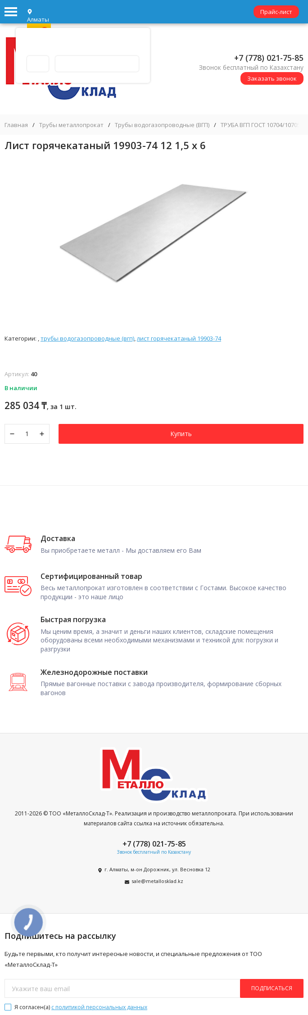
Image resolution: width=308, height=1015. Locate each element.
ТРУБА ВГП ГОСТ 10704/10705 (260, 125)
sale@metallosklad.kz (157, 881)
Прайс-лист (276, 12)
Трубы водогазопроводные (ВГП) (162, 125)
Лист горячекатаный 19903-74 (179, 338)
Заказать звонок (272, 78)
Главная (16, 125)
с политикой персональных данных (99, 1007)
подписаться (271, 988)
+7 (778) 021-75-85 (268, 57)
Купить (181, 433)
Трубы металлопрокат (71, 125)
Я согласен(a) (76, 1007)
